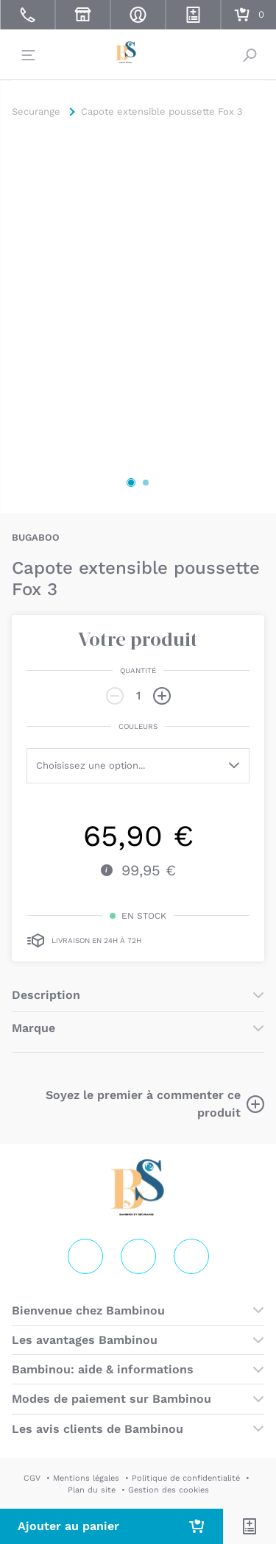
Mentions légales (86, 1478)
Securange (138, 53)
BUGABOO (36, 537)
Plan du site (92, 1490)
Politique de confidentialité (186, 1478)
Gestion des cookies (168, 1490)
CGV (32, 1478)
